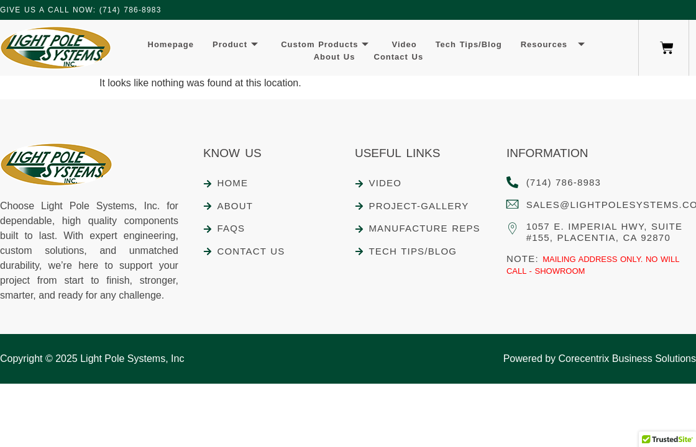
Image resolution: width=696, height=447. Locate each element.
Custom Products (325, 45)
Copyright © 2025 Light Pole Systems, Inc (92, 358)
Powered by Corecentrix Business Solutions (599, 358)
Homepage (171, 44)
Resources (553, 45)
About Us (334, 56)
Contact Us (399, 56)
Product (236, 45)
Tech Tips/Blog (469, 44)
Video (404, 44)
